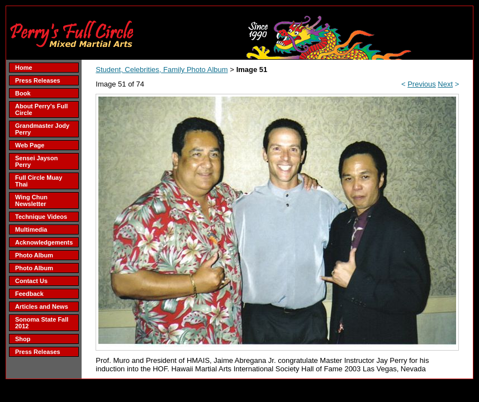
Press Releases (37, 80)
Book (23, 93)
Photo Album (34, 255)
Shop (23, 339)
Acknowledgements (44, 242)
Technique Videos (41, 216)
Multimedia (31, 229)
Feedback (29, 293)
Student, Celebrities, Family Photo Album (161, 69)
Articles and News (41, 306)
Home (23, 67)
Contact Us (31, 280)
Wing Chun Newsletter (31, 200)
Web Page (29, 145)
